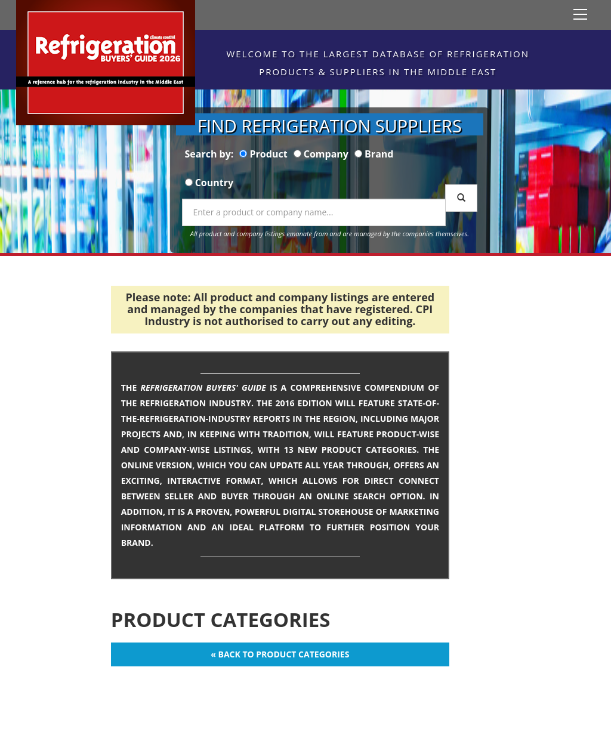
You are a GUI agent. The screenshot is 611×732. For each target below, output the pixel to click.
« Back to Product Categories (280, 654)
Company (326, 153)
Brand (379, 153)
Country (214, 182)
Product (269, 153)
